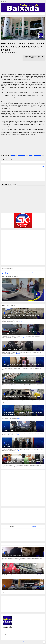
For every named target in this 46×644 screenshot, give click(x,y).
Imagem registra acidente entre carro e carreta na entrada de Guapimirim (23, 572)
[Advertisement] (11, 63)
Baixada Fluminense (9, 41)
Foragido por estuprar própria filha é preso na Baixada (18, 588)
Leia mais (20, 321)
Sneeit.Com (25, 641)
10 (4, 458)
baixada (16, 41)
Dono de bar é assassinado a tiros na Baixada (15, 555)
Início (2, 41)
